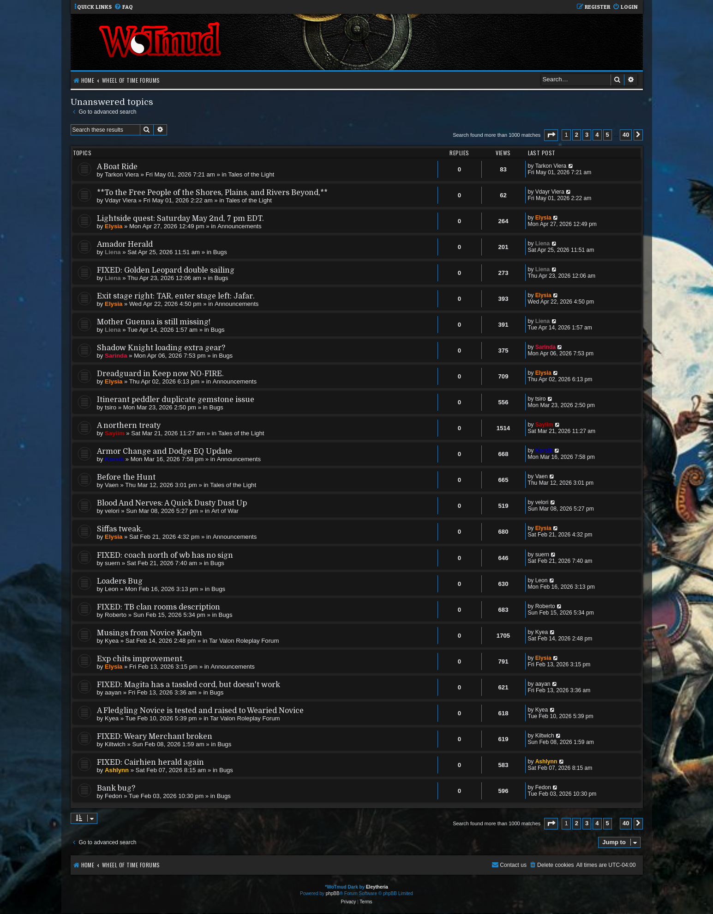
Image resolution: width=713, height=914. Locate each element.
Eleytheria (377, 887)
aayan (113, 692)
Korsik (114, 459)
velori (112, 510)
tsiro (110, 407)
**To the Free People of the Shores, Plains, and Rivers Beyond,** (212, 193)
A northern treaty (129, 425)
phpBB (333, 893)
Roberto (115, 614)
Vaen (112, 484)
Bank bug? (116, 788)
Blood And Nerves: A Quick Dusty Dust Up (172, 503)
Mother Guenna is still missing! (153, 322)
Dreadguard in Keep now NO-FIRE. (160, 374)
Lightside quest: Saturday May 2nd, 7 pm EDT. (180, 218)
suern (112, 563)
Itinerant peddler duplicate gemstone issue (175, 400)
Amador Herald (125, 244)
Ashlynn (117, 770)
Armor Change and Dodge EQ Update (164, 451)
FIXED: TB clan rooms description (158, 607)
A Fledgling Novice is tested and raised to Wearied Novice (200, 711)
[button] (551, 135)
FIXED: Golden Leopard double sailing (165, 270)
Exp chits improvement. (140, 659)
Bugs (220, 252)
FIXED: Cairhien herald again (150, 762)
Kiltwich (115, 744)
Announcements (239, 226)
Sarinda (116, 355)
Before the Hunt (126, 477)
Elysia (113, 226)
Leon (111, 588)
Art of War (225, 510)
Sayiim (115, 433)
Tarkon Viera (122, 174)
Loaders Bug (120, 581)
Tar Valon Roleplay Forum (244, 640)
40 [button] (626, 134)
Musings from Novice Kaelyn (149, 633)
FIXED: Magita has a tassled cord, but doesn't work (188, 685)
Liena (112, 252)
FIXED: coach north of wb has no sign (165, 555)
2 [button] (576, 134)
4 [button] (597, 134)
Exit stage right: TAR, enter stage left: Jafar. (176, 296)
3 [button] (586, 134)
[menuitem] (123, 7)
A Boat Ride (117, 167)
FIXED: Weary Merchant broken (154, 736)
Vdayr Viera (121, 200)
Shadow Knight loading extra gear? (161, 348)
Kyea (112, 640)
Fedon (113, 795)
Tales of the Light (251, 174)
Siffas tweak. (120, 529)
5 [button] (607, 134)
